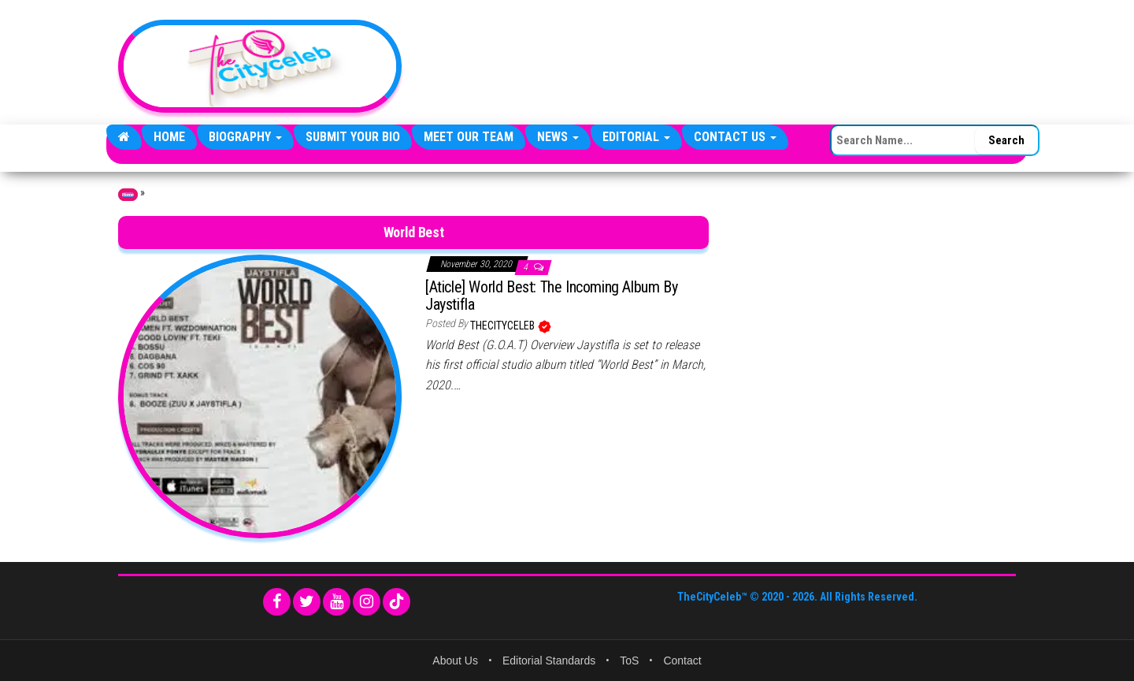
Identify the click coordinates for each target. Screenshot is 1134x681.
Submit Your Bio (353, 136)
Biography (245, 136)
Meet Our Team (468, 136)
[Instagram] (366, 602)
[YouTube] (336, 602)
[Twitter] (307, 602)
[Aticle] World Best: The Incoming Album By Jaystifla (551, 295)
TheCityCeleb (503, 325)
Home (169, 136)
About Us (455, 660)
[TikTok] (396, 602)
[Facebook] (277, 602)
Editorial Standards (548, 660)
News (558, 136)
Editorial (636, 136)
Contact (682, 660)
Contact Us (735, 136)
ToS (629, 660)
